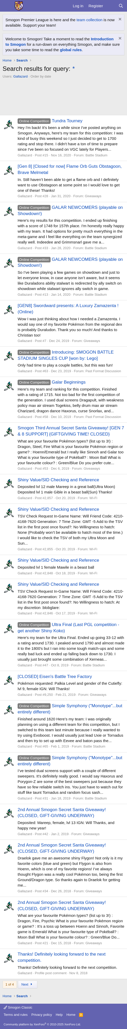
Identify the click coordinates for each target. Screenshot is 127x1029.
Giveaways (93, 196)
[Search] (121, 6)
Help (59, 1015)
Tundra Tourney (50, 120)
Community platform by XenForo (42, 1024)
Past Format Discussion (103, 371)
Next (28, 984)
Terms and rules (15, 1015)
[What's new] (110, 6)
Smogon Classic (18, 1007)
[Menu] (7, 6)
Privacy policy (41, 1015)
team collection (89, 20)
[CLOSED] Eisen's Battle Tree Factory (55, 676)
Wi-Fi (93, 498)
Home (70, 1015)
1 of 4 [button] (9, 984)
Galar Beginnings (52, 382)
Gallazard (20, 76)
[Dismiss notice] (119, 19)
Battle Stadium (97, 155)
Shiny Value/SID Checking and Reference (58, 479)
